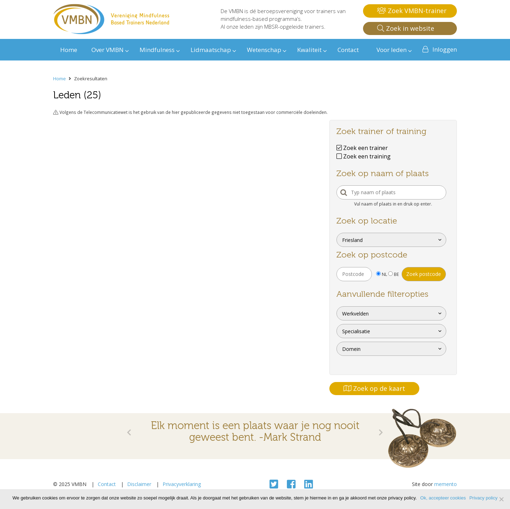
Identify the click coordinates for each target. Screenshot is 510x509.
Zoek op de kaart (374, 388)
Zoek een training (363, 156)
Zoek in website (405, 28)
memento (445, 484)
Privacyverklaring (182, 484)
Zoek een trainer (362, 148)
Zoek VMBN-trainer (412, 10)
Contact (107, 484)
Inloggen (444, 49)
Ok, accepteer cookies (443, 498)
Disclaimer (139, 484)
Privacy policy (483, 498)
